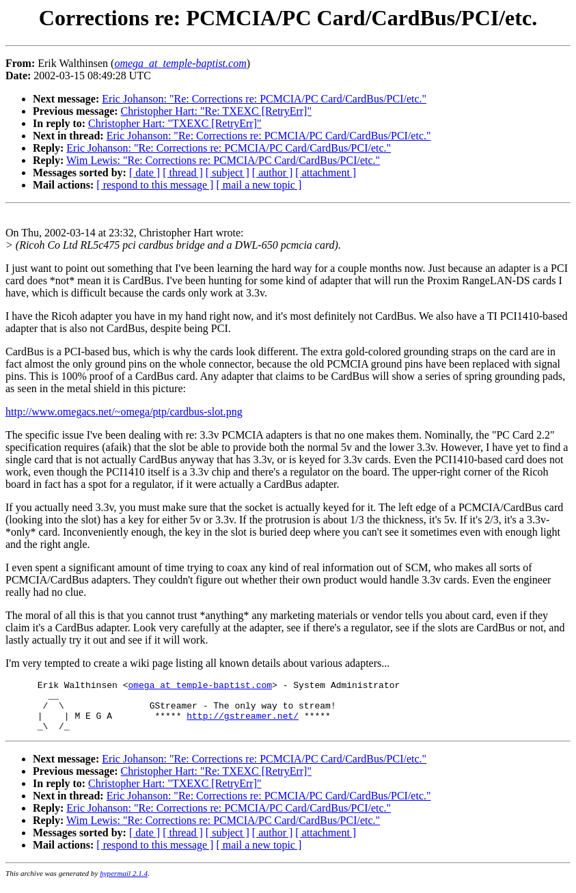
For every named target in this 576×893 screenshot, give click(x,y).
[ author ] (272, 172)
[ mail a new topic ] (258, 185)
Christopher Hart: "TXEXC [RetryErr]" (174, 123)
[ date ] (144, 172)
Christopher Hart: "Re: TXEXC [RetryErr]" (216, 111)
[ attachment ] (325, 172)
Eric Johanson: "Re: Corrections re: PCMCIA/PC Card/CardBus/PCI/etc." (264, 99)
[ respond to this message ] (154, 185)
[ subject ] (227, 172)
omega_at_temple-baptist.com (200, 687)
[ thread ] (183, 172)
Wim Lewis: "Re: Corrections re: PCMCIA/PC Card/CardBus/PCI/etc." (223, 160)
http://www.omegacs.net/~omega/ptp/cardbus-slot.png (124, 411)
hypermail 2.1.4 (124, 883)
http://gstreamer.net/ (243, 723)
